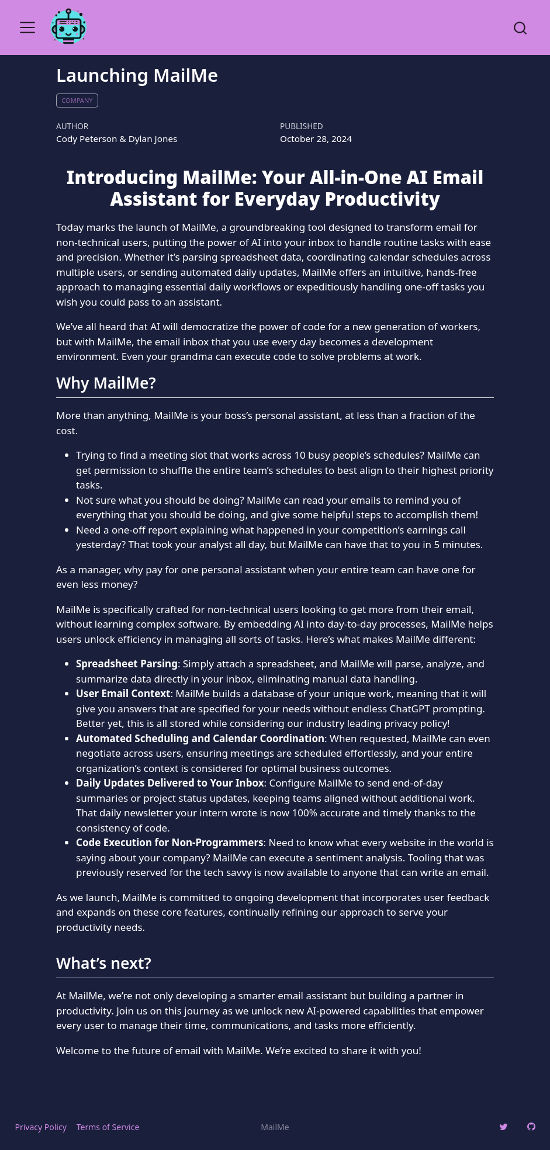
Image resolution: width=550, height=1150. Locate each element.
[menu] (27, 27)
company (76, 100)
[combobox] (520, 27)
